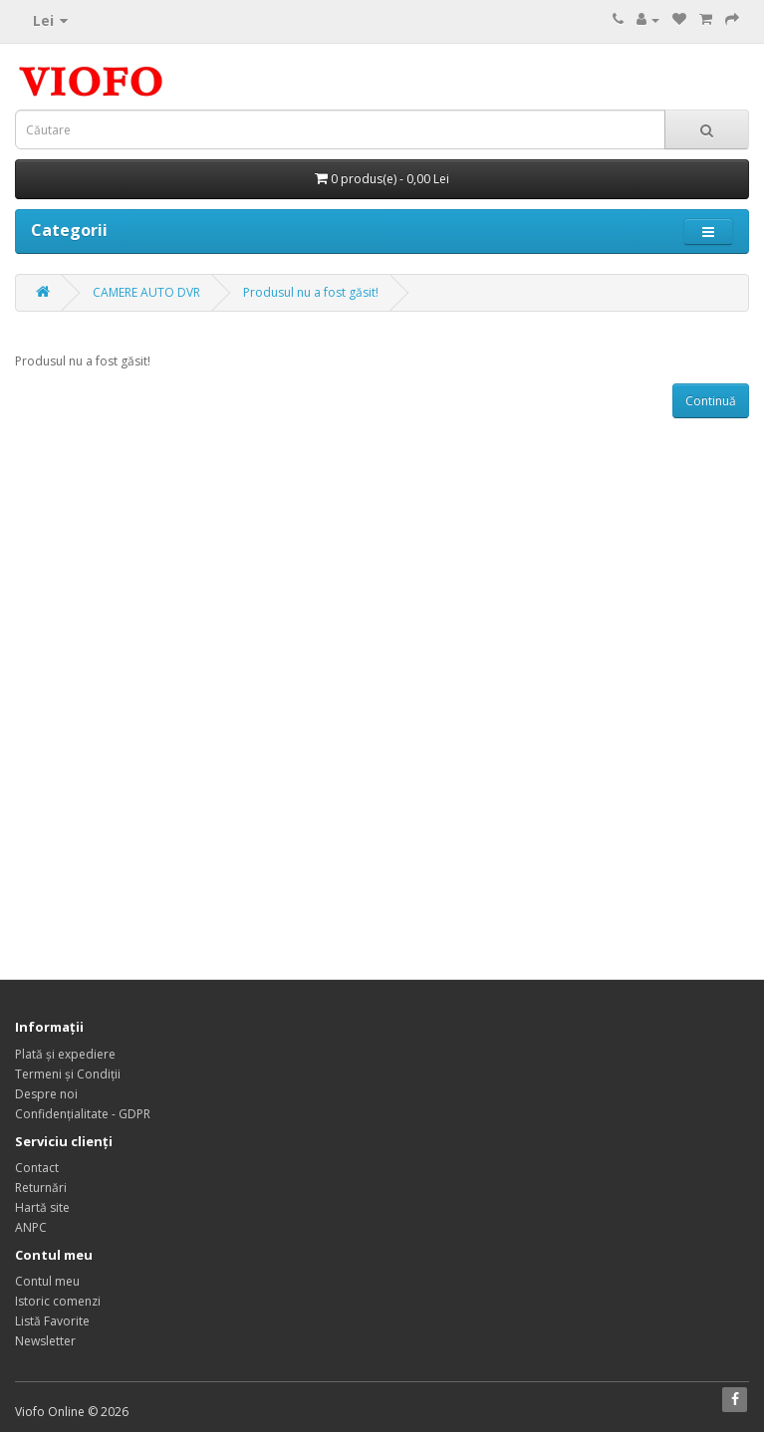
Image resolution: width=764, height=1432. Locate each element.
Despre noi (46, 1093)
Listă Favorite (52, 1321)
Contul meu (47, 1281)
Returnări (41, 1187)
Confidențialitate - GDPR (82, 1113)
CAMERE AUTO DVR (146, 292)
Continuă (710, 400)
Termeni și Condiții (68, 1074)
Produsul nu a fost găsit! (311, 292)
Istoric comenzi (58, 1301)
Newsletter (45, 1340)
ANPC (31, 1227)
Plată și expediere (65, 1054)
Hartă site (42, 1207)
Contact (37, 1167)
